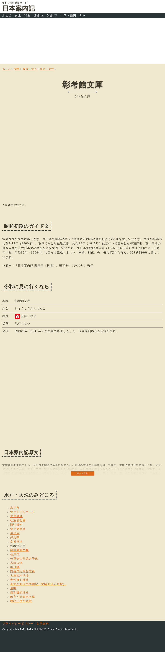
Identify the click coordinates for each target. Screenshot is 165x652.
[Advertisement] (82, 42)
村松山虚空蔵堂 (21, 601)
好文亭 (14, 537)
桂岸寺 (14, 554)
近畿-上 (39, 15)
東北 (18, 15)
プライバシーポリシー (17, 623)
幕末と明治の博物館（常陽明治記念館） (38, 584)
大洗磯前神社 (19, 579)
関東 (27, 15)
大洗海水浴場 (19, 575)
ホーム (6, 69)
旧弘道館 (16, 524)
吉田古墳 (16, 563)
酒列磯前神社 (19, 592)
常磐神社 (16, 541)
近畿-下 (52, 15)
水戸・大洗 (47, 69)
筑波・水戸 (30, 69)
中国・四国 (68, 15)
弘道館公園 (18, 520)
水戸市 (14, 507)
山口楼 (14, 567)
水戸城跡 (16, 516)
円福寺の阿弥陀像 (22, 571)
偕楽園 (14, 533)
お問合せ (42, 623)
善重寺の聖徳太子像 (24, 558)
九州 (82, 15)
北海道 (7, 15)
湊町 (13, 588)
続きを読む (82, 473)
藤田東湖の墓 (19, 550)
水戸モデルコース (22, 512)
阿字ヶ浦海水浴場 (22, 596)
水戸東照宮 (18, 529)
